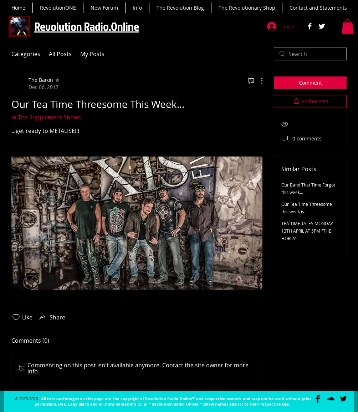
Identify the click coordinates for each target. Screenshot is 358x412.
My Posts (92, 54)
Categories (25, 54)
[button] (348, 26)
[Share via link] (51, 317)
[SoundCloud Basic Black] (330, 399)
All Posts (60, 54)
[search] (310, 54)
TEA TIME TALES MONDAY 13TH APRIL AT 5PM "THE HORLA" (307, 230)
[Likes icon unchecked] (16, 317)
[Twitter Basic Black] (343, 399)
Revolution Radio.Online (86, 26)
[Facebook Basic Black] (318, 399)
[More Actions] (258, 80)
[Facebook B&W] (310, 26)
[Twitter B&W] (322, 26)
